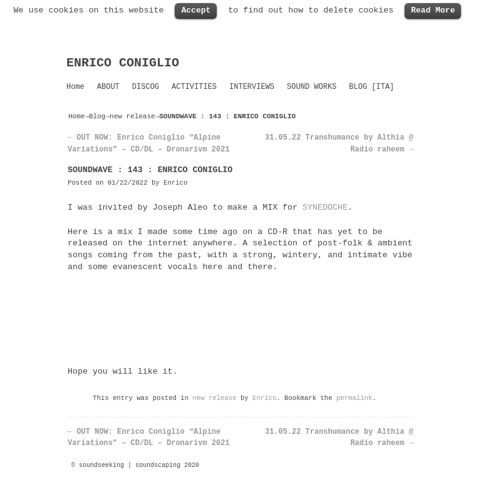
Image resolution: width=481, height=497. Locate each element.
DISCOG (145, 87)
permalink (354, 398)
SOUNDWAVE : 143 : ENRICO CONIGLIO (150, 170)
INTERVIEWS (251, 87)
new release (132, 116)
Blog (97, 116)
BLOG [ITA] (371, 87)
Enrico (175, 183)
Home (75, 87)
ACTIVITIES (194, 87)
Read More (433, 10)
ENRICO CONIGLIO (122, 63)
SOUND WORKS (311, 87)
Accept (195, 10)
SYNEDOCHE (325, 207)
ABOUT (108, 87)
